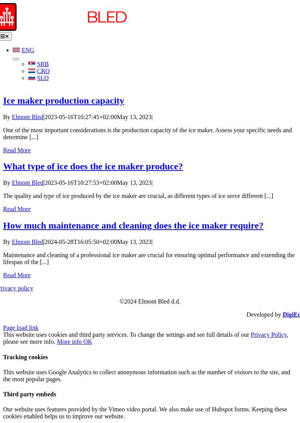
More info (70, 341)
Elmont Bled (27, 117)
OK (88, 341)
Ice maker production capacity (63, 101)
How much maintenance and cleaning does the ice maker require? (133, 225)
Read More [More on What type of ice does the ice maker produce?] (17, 209)
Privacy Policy (269, 334)
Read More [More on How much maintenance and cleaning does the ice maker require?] (17, 275)
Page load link (21, 327)
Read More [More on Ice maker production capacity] (17, 150)
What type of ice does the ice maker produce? (93, 166)
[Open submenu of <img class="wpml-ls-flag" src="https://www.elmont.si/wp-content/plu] (16, 59)
